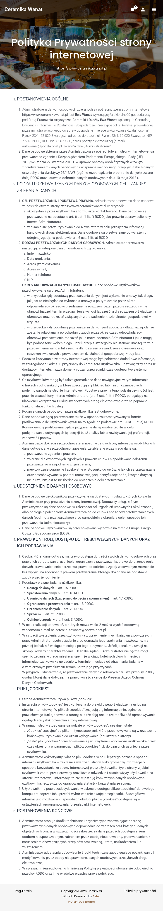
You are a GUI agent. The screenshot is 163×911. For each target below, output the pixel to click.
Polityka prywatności (140, 891)
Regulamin (23, 891)
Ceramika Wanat (24, 9)
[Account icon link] (143, 9)
